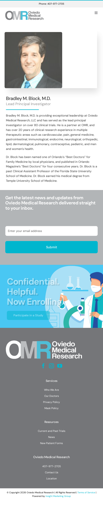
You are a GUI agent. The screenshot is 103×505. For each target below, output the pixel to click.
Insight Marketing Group (58, 496)
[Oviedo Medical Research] (44, 339)
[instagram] (51, 365)
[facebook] (43, 365)
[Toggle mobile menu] (96, 13)
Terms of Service (86, 492)
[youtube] (59, 365)
